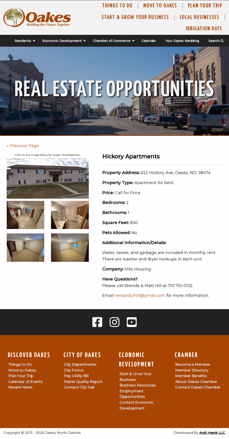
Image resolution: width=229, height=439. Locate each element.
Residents (23, 41)
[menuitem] (22, 41)
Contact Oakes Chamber (198, 387)
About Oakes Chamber (196, 382)
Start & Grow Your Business (135, 17)
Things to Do (117, 5)
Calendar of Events (25, 382)
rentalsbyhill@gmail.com (140, 295)
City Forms (74, 370)
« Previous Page (23, 145)
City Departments (80, 364)
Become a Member (192, 364)
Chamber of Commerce (111, 41)
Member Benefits (191, 376)
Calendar (149, 41)
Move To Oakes (160, 5)
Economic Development (62, 41)
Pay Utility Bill (76, 376)
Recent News (20, 387)
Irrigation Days (204, 28)
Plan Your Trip (205, 5)
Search (216, 41)
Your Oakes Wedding (182, 41)
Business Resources (137, 385)
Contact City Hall (79, 387)
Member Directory (191, 370)
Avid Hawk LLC (212, 433)
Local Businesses (199, 17)
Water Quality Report (83, 382)
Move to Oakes (22, 370)
